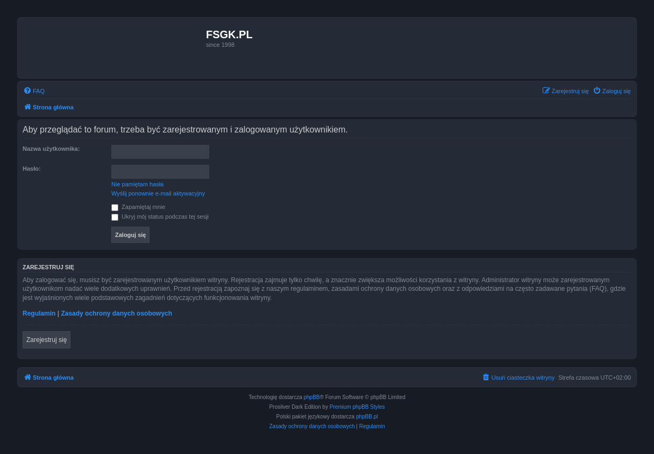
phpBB (312, 397)
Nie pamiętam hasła (137, 184)
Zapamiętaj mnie (138, 207)
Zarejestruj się (46, 340)
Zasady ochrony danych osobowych (116, 313)
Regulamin (39, 313)
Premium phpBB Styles (357, 407)
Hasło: (32, 168)
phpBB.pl (367, 417)
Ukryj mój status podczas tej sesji (160, 216)
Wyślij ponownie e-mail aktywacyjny (158, 193)
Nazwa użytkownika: (51, 148)
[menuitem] (34, 91)
